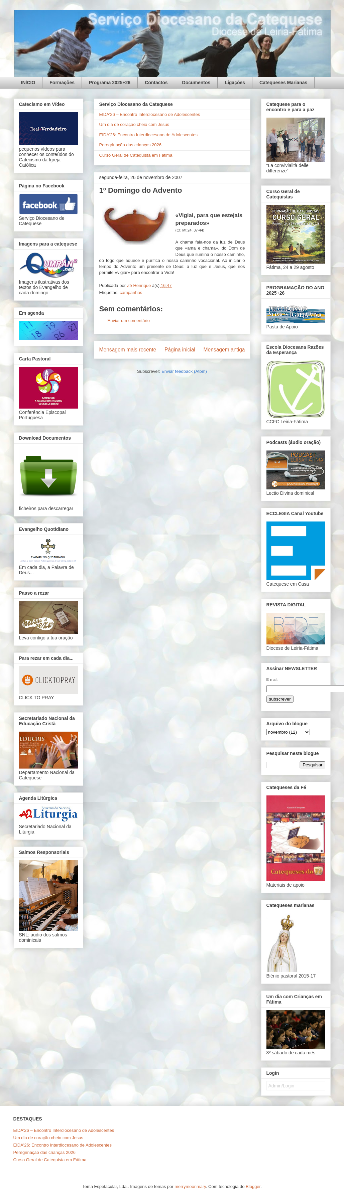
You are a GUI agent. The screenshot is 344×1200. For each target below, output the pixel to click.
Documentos (196, 82)
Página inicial (179, 349)
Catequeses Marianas (283, 82)
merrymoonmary (190, 1186)
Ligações (235, 82)
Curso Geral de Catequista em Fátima (136, 155)
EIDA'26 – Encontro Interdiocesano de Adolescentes (149, 114)
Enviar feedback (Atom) (184, 371)
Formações (62, 82)
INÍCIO (28, 82)
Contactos (156, 82)
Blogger (253, 1186)
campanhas (131, 292)
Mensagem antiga (224, 349)
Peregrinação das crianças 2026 (130, 144)
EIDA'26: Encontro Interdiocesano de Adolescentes (148, 134)
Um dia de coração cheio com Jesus (134, 124)
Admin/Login (281, 1085)
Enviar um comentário (129, 320)
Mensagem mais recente (127, 349)
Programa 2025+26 (109, 82)
